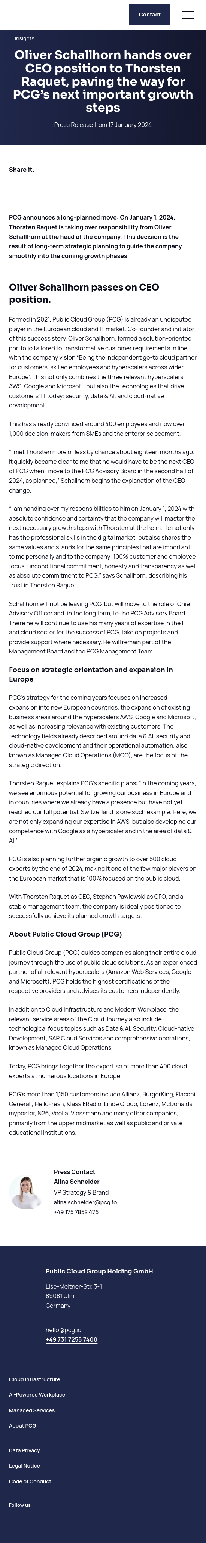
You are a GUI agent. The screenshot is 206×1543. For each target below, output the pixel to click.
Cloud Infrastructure (34, 1379)
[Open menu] (188, 15)
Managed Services (32, 1410)
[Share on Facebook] (15, 186)
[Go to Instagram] (39, 1518)
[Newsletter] (53, 1518)
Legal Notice (24, 1465)
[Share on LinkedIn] (36, 186)
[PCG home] (22, 15)
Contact (150, 14)
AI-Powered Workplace (37, 1394)
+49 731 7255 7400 (71, 1339)
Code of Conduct (30, 1481)
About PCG (22, 1425)
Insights (24, 38)
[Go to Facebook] (26, 1518)
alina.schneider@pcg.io (85, 1202)
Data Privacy (24, 1450)
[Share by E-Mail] (78, 186)
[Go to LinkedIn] (12, 1518)
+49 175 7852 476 (76, 1212)
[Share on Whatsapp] (57, 186)
